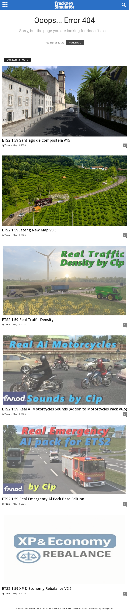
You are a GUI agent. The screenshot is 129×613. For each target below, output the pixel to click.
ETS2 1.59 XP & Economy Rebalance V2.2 (36, 588)
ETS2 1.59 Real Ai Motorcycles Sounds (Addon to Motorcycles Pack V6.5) (64, 409)
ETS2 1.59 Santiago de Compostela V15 (36, 140)
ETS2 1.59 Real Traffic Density (28, 319)
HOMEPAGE (75, 43)
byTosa (6, 145)
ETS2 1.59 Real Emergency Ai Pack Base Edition (43, 498)
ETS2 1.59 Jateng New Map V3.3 (29, 230)
